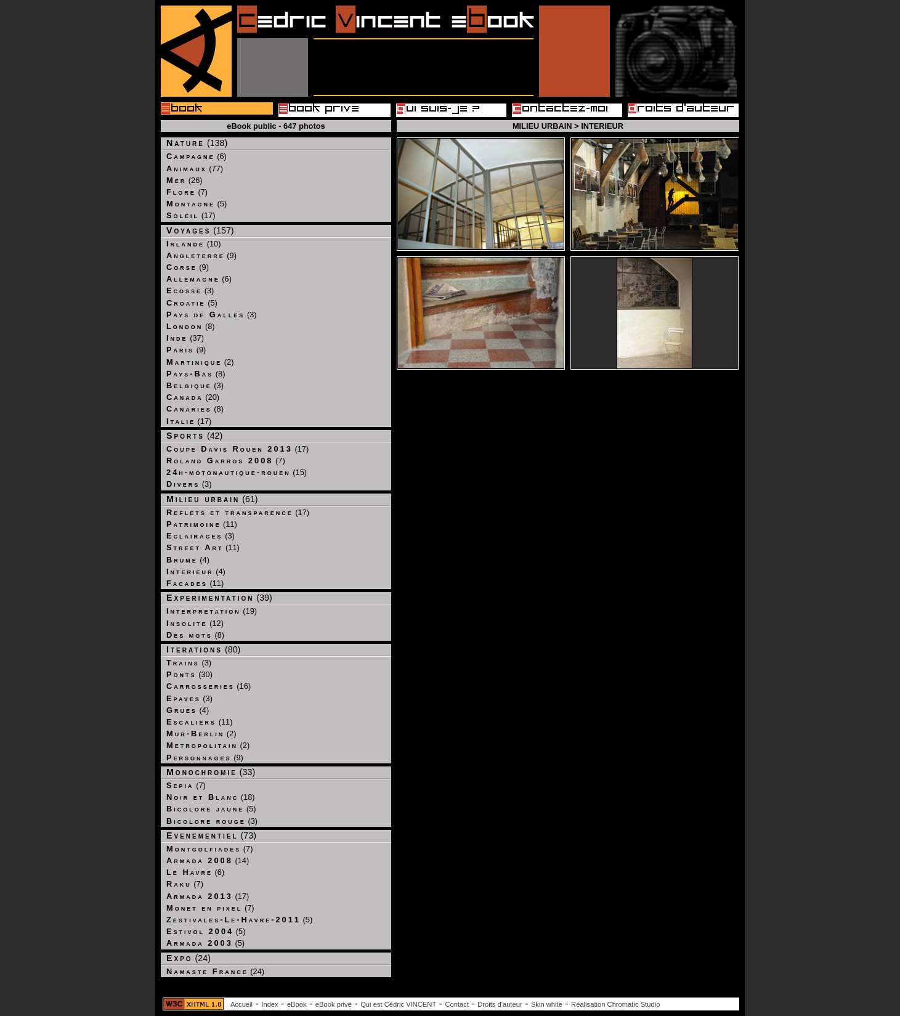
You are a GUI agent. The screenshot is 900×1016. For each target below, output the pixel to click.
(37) (185, 338)
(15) (236, 472)
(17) (190, 215)
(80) (203, 649)
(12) (195, 623)
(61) (212, 499)
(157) (200, 230)
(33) (210, 772)
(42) (194, 436)
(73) (211, 835)
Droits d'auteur (499, 1004)
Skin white (546, 1004)
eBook (297, 1004)
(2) (199, 362)
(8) (190, 326)
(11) (201, 524)
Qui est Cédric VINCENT (398, 1004)
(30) (189, 674)
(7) (187, 192)
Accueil (241, 1004)
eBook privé (333, 1004)
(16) (208, 686)
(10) (193, 243)
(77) (194, 168)
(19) (211, 611)
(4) (187, 559)
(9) (201, 255)
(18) (210, 797)
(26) (184, 180)
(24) (188, 958)
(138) (196, 143)
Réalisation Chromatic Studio (615, 1004)
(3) (190, 290)
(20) (192, 397)
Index (269, 1004)
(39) (219, 598)
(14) (207, 860)
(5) (196, 203)
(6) (196, 156)
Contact (457, 1004)
